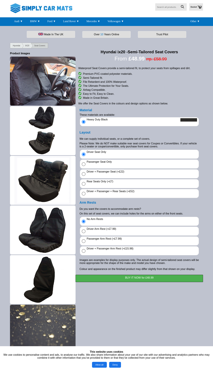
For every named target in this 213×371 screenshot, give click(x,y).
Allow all (99, 365)
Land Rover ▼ (71, 21)
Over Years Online (106, 34)
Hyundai (16, 45)
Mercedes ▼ (93, 21)
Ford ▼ (51, 21)
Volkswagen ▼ (115, 21)
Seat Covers (39, 45)
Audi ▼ (18, 21)
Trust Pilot (162, 34)
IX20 (27, 45)
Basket (196, 7)
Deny (115, 365)
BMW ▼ (35, 21)
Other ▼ (195, 21)
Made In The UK (50, 34)
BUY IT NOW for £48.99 (139, 277)
